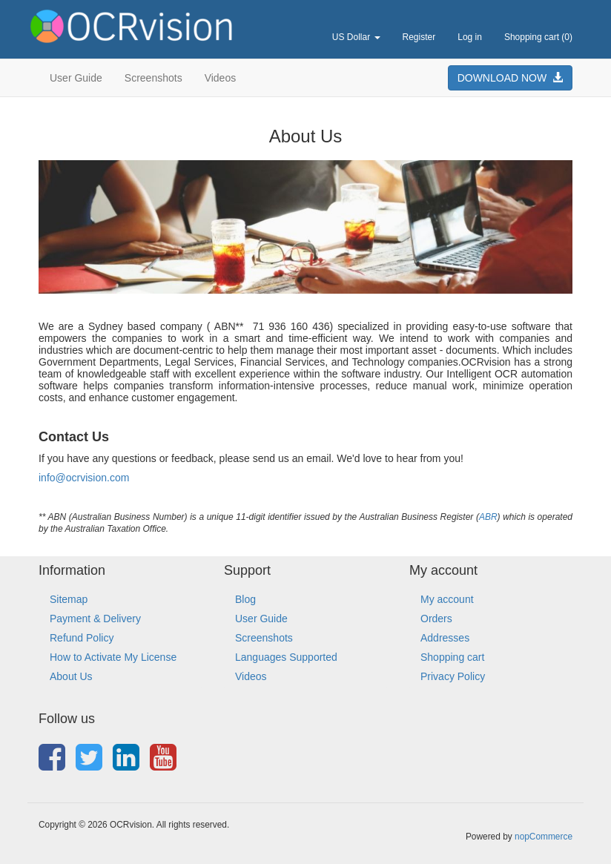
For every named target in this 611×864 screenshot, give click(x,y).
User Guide (76, 78)
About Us (71, 676)
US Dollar (356, 37)
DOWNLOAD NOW (510, 78)
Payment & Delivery (95, 618)
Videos (221, 78)
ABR (488, 517)
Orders (436, 618)
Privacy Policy (452, 676)
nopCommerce (543, 836)
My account (447, 599)
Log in (470, 37)
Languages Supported (286, 657)
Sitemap (68, 599)
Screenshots (153, 78)
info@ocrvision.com (84, 478)
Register (419, 37)
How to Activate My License (113, 657)
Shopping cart (452, 657)
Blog (245, 599)
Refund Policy (81, 638)
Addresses (444, 638)
